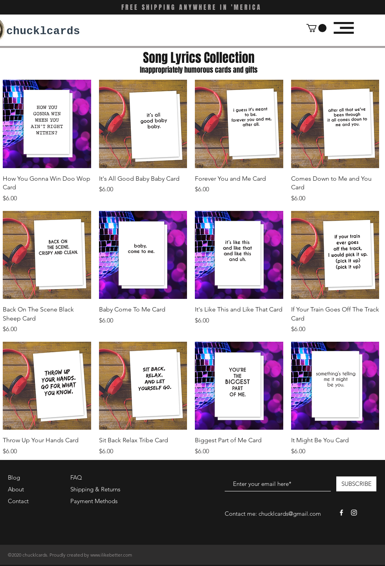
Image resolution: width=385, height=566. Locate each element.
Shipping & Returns (95, 489)
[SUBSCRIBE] (356, 483)
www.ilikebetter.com (111, 555)
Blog (14, 477)
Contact (18, 501)
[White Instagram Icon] (354, 513)
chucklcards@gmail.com (289, 513)
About (16, 489)
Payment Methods (94, 501)
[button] (316, 28)
